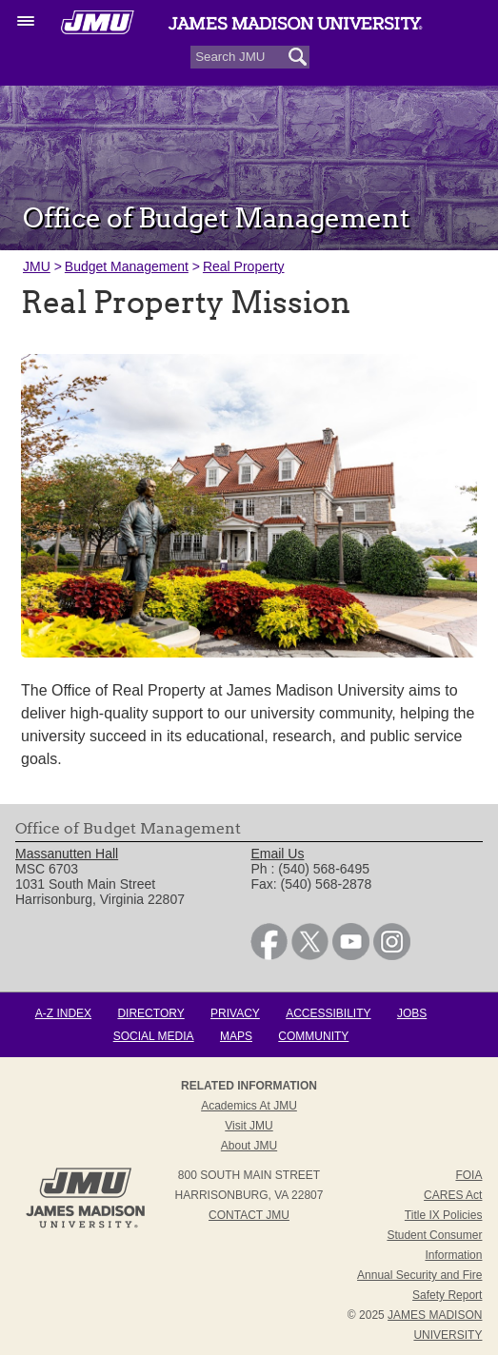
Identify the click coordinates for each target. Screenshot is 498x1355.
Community (313, 1036)
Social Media (153, 1036)
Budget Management (127, 266)
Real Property (244, 266)
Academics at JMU (249, 1105)
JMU (36, 266)
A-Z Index (63, 1013)
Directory (150, 1013)
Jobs (412, 1013)
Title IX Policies (444, 1215)
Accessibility (328, 1013)
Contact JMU (249, 1215)
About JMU (249, 1145)
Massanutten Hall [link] (66, 853)
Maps (236, 1036)
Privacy (235, 1013)
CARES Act (453, 1195)
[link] (269, 955)
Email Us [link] (277, 853)
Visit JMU (248, 1125)
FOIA (468, 1175)
